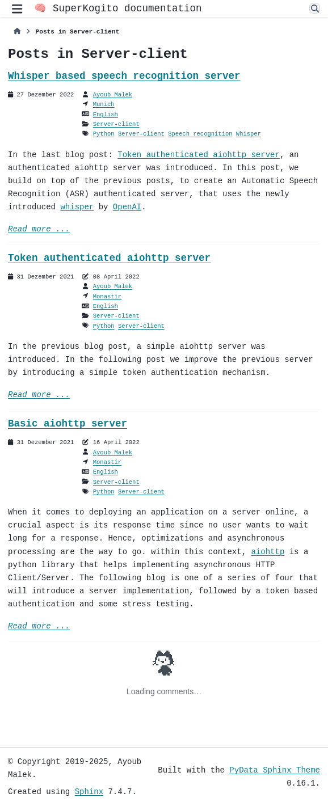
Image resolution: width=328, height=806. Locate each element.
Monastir (107, 297)
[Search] (314, 9)
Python (104, 134)
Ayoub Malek (112, 95)
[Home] (17, 32)
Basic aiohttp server (67, 424)
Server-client (116, 124)
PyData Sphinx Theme (274, 770)
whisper (77, 207)
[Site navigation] (17, 8)
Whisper (248, 134)
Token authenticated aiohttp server (198, 155)
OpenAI (127, 207)
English (105, 115)
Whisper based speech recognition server (124, 76)
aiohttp (267, 552)
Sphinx (89, 791)
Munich (104, 104)
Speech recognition (200, 134)
